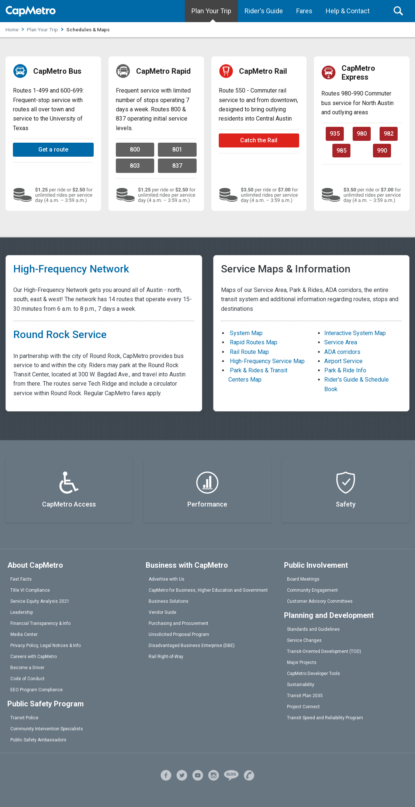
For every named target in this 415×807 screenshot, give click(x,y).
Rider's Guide (264, 11)
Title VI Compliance (30, 590)
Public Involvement (316, 565)
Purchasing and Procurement (178, 623)
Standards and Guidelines (313, 629)
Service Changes (304, 640)
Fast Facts (21, 579)
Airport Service (343, 361)
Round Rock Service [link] (60, 334)
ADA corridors (342, 351)
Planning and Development (329, 615)
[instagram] (213, 774)
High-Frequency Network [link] (71, 269)
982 (389, 133)
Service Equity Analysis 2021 (39, 601)
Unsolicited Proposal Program (179, 634)
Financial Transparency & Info (40, 623)
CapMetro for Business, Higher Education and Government (208, 590)
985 (341, 150)
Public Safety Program (45, 703)
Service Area (340, 342)
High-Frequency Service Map (266, 361)
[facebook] (166, 774)
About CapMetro (35, 565)
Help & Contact (348, 11)
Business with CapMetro (187, 565)
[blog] (231, 774)
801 (177, 149)
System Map (245, 333)
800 (135, 149)
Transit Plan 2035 (305, 695)
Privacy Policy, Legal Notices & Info (45, 645)
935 (335, 133)
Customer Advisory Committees (320, 601)
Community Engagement (312, 590)
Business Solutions (169, 601)
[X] (181, 774)
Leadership (21, 612)
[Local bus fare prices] (53, 195)
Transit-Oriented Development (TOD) (324, 651)
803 (135, 165)
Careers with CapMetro (33, 656)
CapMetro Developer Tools (313, 673)
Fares (304, 11)
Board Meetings (303, 579)
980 (362, 133)
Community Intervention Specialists (46, 728)
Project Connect (303, 706)
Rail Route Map (248, 351)
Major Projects (302, 662)
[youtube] (197, 774)
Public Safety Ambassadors (38, 739)
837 (177, 165)
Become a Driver (27, 667)
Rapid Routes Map (252, 342)
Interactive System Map (355, 333)
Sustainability (300, 684)
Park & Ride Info (345, 370)
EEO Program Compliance (36, 689)
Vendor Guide (162, 612)
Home (12, 29)
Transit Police (24, 717)
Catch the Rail (258, 140)
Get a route (53, 149)
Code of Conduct (27, 678)
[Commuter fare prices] (259, 195)
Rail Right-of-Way (166, 656)
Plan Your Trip (211, 11)
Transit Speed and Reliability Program (325, 717)
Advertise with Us (166, 579)
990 (382, 150)
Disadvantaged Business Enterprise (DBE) (192, 645)
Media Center (24, 634)
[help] (249, 774)
